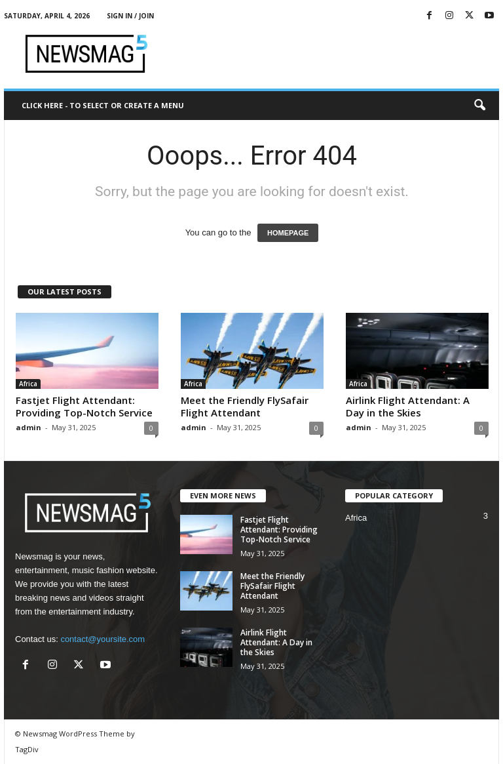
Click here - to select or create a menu (103, 105)
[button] (479, 105)
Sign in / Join (130, 15)
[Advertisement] (332, 53)
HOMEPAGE (287, 233)
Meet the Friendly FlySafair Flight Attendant (244, 406)
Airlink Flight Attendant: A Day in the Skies (408, 406)
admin (28, 427)
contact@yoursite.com (102, 639)
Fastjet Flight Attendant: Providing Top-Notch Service (84, 406)
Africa (28, 383)
